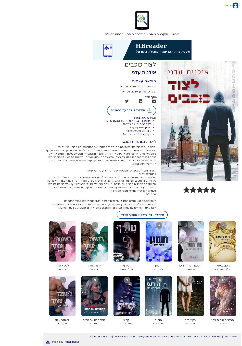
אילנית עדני (122, 72)
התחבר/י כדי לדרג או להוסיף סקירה (121, 215)
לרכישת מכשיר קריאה (128, 336)
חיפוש (154, 34)
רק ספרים (124, 124)
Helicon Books (50, 341)
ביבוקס (126, 127)
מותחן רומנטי (112, 141)
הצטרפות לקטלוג (191, 336)
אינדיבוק (125, 130)
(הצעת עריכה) (91, 120)
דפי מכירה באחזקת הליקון (115, 120)
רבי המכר (159, 336)
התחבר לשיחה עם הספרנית (110, 110)
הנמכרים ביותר (115, 34)
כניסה (206, 5)
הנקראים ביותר (137, 34)
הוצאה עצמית (123, 81)
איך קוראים (146, 336)
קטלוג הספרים (209, 336)
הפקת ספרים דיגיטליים (79, 336)
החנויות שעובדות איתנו (103, 336)
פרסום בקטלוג (93, 34)
